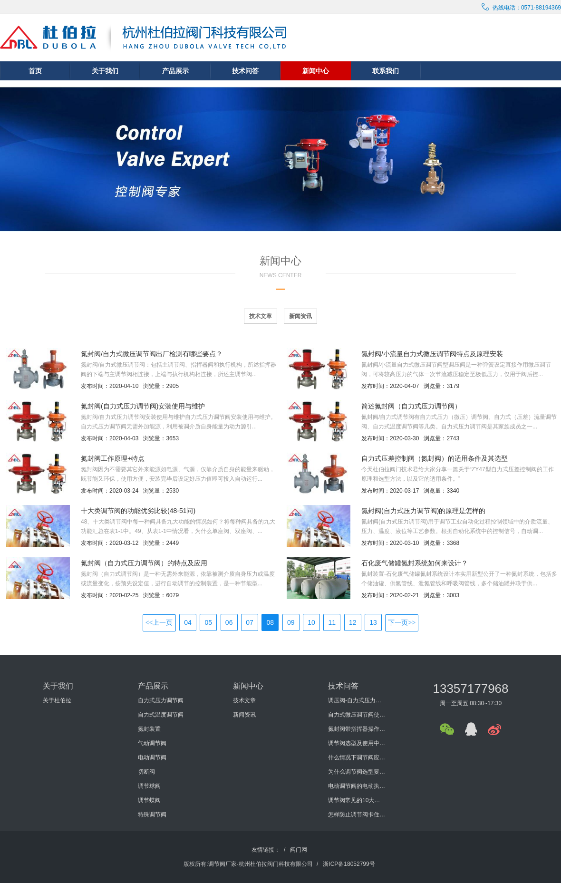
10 (311, 622)
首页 (35, 71)
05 (209, 622)
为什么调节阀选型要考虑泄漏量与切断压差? (356, 771)
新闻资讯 (300, 316)
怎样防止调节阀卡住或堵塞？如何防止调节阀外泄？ (356, 814)
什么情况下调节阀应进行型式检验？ (356, 757)
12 (353, 622)
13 (373, 622)
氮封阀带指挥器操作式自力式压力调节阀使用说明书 (356, 729)
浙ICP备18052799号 (349, 864)
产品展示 (175, 71)
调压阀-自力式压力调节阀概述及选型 (356, 700)
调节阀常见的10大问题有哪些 (356, 800)
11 (332, 622)
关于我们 (105, 71)
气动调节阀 (152, 743)
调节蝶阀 (149, 800)
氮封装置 (149, 729)
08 (270, 622)
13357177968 (470, 688)
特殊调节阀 (152, 814)
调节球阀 (149, 786)
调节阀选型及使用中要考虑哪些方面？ (356, 743)
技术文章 (260, 316)
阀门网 (298, 849)
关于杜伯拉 (57, 700)
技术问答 (245, 71)
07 (249, 622)
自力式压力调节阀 (161, 700)
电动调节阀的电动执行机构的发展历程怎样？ (356, 786)
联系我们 (385, 71)
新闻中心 (315, 71)
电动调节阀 (152, 757)
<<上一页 (159, 622)
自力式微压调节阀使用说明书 (356, 714)
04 (188, 622)
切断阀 (146, 771)
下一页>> (402, 622)
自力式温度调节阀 (161, 714)
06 (229, 622)
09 (291, 622)
